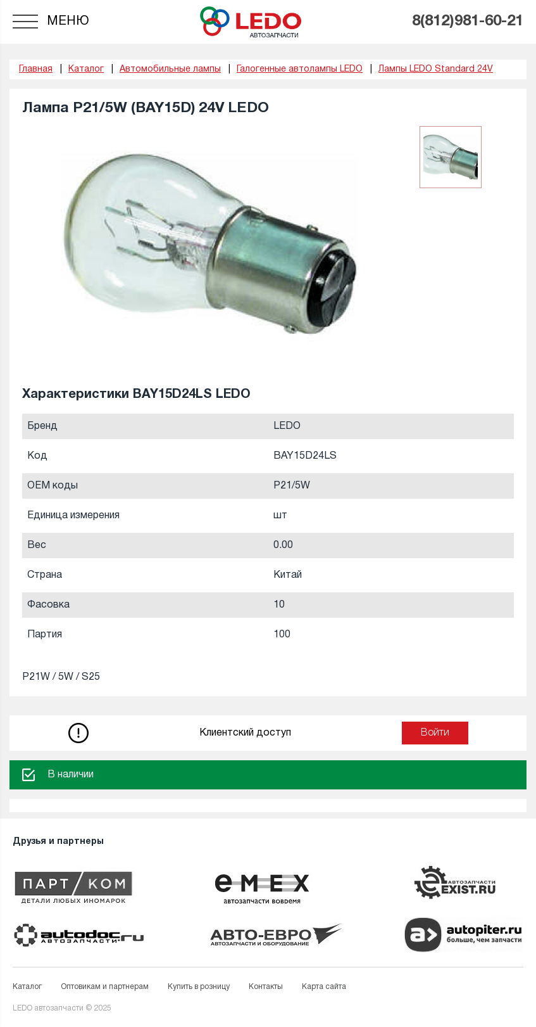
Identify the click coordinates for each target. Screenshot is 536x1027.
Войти (435, 733)
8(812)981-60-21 (467, 22)
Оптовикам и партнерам (105, 986)
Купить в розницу (199, 986)
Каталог (27, 986)
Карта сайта (324, 986)
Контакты (266, 986)
